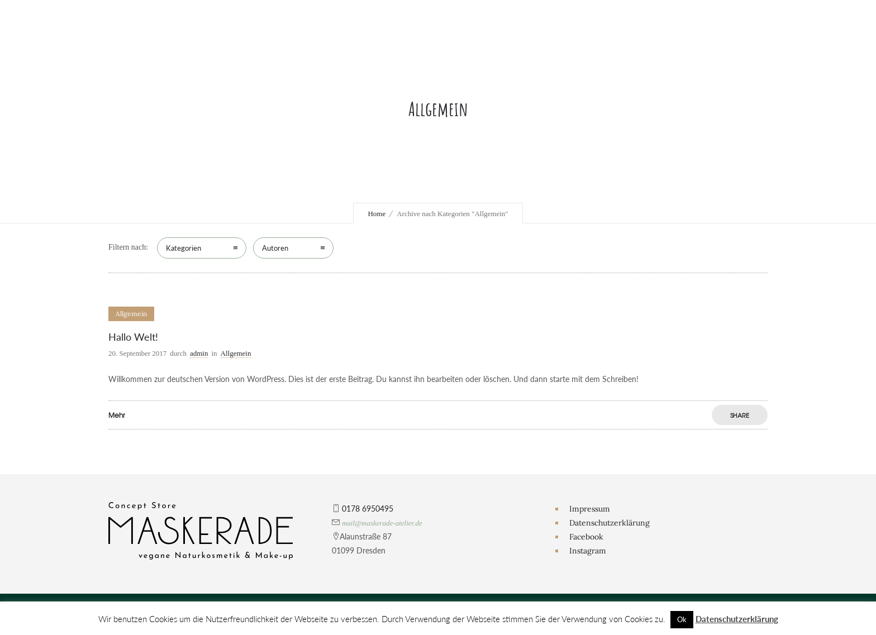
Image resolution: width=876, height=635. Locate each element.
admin (199, 353)
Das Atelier (310, 44)
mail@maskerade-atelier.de (382, 523)
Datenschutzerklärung (609, 523)
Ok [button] (682, 619)
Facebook (586, 537)
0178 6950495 (367, 508)
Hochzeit (551, 44)
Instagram (587, 551)
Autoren (275, 248)
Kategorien (183, 248)
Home (376, 213)
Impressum (589, 509)
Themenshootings (577, 78)
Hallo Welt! (133, 337)
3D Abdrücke (560, 61)
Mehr (116, 415)
